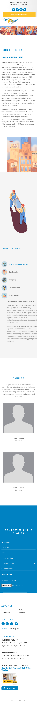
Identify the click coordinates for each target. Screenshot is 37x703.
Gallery (21, 610)
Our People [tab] (9, 285)
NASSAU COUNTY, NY (9, 652)
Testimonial (5, 613)
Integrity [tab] (8, 293)
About (3, 610)
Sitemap (14, 701)
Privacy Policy (23, 701)
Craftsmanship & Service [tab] (15, 277)
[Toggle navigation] (34, 22)
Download (9, 688)
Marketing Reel (14, 629)
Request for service (19, 14)
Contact (22, 613)
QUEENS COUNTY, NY (9, 640)
